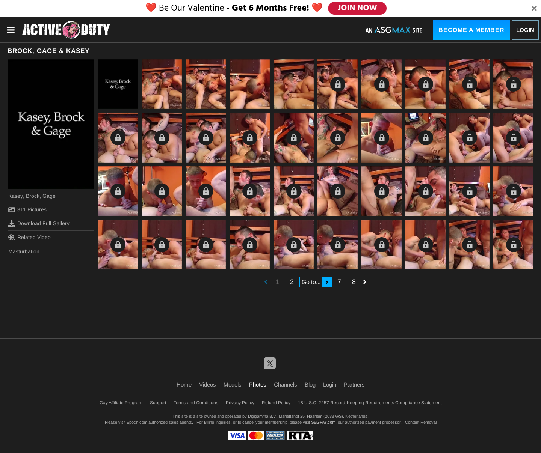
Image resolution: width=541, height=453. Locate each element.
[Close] (534, 9)
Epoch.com (137, 422)
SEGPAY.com (323, 422)
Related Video (29, 237)
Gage (49, 196)
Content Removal (421, 422)
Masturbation (23, 251)
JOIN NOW (357, 8)
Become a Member (471, 30)
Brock (32, 196)
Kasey (15, 196)
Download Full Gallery (39, 223)
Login (525, 30)
